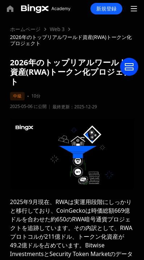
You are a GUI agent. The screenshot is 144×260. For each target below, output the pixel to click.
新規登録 (106, 8)
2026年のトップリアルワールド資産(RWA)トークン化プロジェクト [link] (71, 40)
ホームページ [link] (25, 29)
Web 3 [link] (57, 29)
